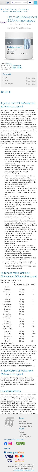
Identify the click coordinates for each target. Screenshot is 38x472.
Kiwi (19, 78)
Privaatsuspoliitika (25, 437)
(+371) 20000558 (18, 470)
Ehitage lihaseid (16, 67)
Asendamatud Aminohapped (12, 11)
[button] (30, 2)
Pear (19, 81)
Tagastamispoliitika (25, 426)
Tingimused (23, 434)
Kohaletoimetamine (25, 424)
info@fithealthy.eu (29, 470)
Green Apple (19, 84)
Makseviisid (22, 421)
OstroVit (9, 63)
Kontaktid (22, 432)
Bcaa (25, 11)
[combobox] (19, 2)
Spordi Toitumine (10, 9)
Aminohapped (24, 9)
